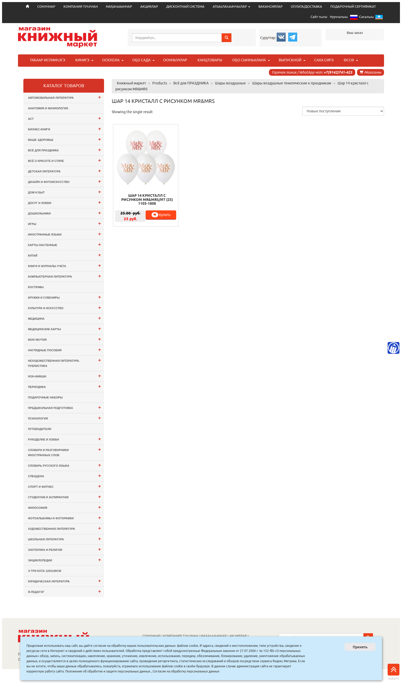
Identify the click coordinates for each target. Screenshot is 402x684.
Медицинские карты (64, 328)
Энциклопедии (64, 559)
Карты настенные (64, 244)
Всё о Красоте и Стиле (64, 160)
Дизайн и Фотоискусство (64, 181)
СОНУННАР (152, 636)
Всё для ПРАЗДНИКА (64, 149)
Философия (64, 507)
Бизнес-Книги (64, 128)
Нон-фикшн (64, 375)
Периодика (64, 386)
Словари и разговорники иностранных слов (64, 452)
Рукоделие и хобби (64, 439)
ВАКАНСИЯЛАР (270, 6)
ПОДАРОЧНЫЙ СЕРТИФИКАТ (353, 6)
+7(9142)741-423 (338, 72)
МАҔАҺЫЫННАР (119, 6)
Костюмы (36, 287)
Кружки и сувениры (64, 297)
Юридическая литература (64, 580)
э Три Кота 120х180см (44, 570)
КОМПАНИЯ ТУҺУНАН (80, 6)
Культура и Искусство (64, 307)
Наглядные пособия (64, 349)
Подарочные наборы (45, 397)
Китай (64, 255)
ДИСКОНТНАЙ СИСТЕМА (185, 6)
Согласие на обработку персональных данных (186, 671)
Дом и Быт (64, 191)
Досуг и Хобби (64, 202)
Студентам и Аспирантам (64, 496)
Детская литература (64, 170)
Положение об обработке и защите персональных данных (107, 671)
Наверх (393, 672)
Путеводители (39, 429)
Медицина (64, 318)
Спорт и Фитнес (64, 486)
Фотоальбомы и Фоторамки (64, 517)
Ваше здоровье (64, 139)
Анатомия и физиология (48, 108)
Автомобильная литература (64, 97)
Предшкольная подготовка (64, 407)
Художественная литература (64, 528)
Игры (64, 223)
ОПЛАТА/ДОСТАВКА (306, 6)
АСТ (64, 118)
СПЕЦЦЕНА (64, 475)
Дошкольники (64, 213)
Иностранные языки (64, 234)
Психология (64, 418)
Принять (360, 647)
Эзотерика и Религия (64, 549)
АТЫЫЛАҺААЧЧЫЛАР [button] (231, 6)
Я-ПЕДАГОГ (64, 591)
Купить (161, 214)
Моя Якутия (64, 339)
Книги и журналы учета (64, 265)
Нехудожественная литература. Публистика (64, 362)
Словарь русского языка (64, 465)
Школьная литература (64, 538)
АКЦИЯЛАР (149, 6)
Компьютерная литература (64, 276)
